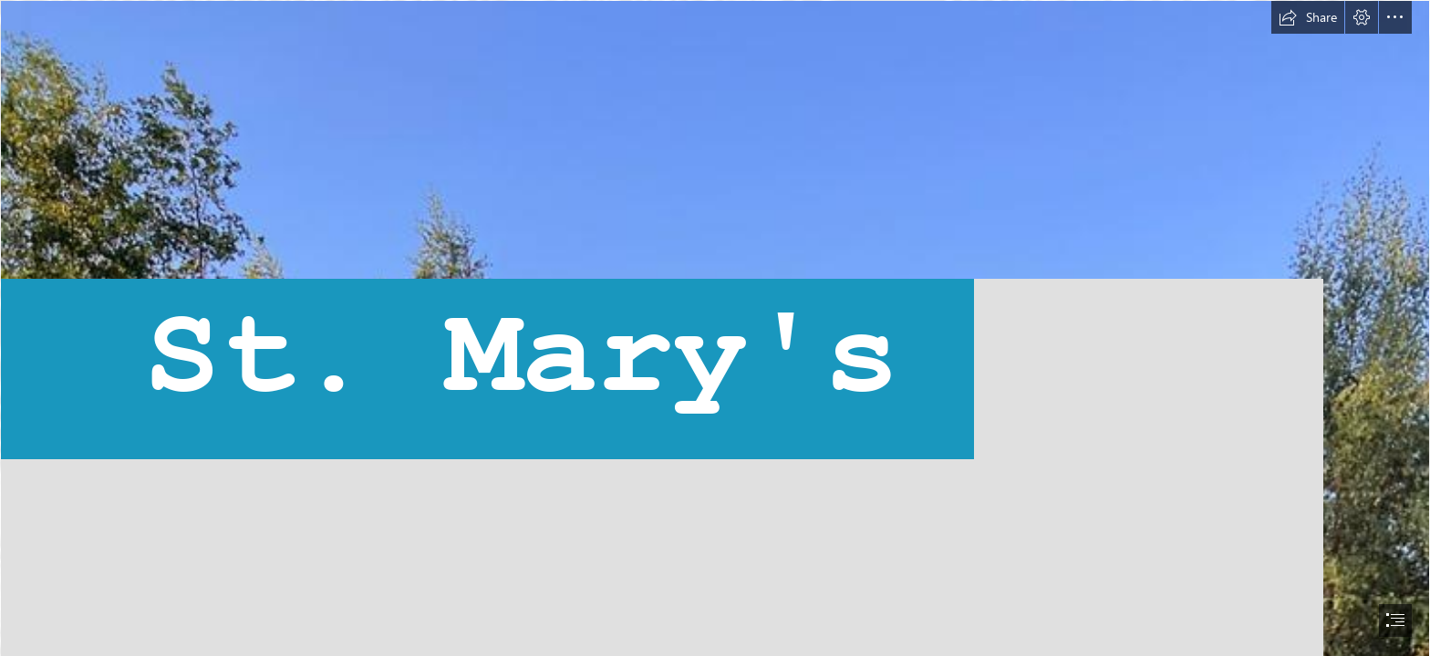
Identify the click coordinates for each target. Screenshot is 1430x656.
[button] (1307, 17)
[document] (715, 328)
